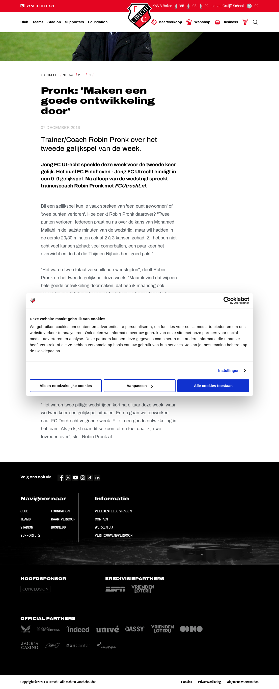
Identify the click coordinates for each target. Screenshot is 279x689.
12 (89, 75)
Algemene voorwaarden (243, 682)
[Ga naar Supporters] (74, 22)
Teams (25, 519)
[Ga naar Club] (24, 22)
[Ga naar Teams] (37, 22)
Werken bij (104, 527)
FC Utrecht (50, 75)
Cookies (186, 682)
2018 (81, 75)
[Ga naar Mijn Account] (245, 22)
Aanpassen (140, 385)
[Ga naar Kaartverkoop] (166, 22)
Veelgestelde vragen (113, 511)
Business (58, 527)
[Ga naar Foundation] (97, 22)
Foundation (60, 511)
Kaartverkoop (63, 519)
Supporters (30, 535)
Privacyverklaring (209, 682)
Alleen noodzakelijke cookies (66, 385)
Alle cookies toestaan (213, 385)
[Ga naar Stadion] (54, 22)
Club (24, 511)
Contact (101, 519)
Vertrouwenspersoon (113, 535)
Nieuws (68, 75)
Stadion (26, 527)
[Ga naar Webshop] (198, 22)
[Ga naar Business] (226, 22)
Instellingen (229, 370)
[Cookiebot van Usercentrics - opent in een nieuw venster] (227, 300)
